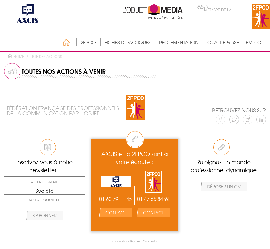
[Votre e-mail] (44, 181)
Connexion (150, 241)
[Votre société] (44, 199)
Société (45, 190)
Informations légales (126, 241)
